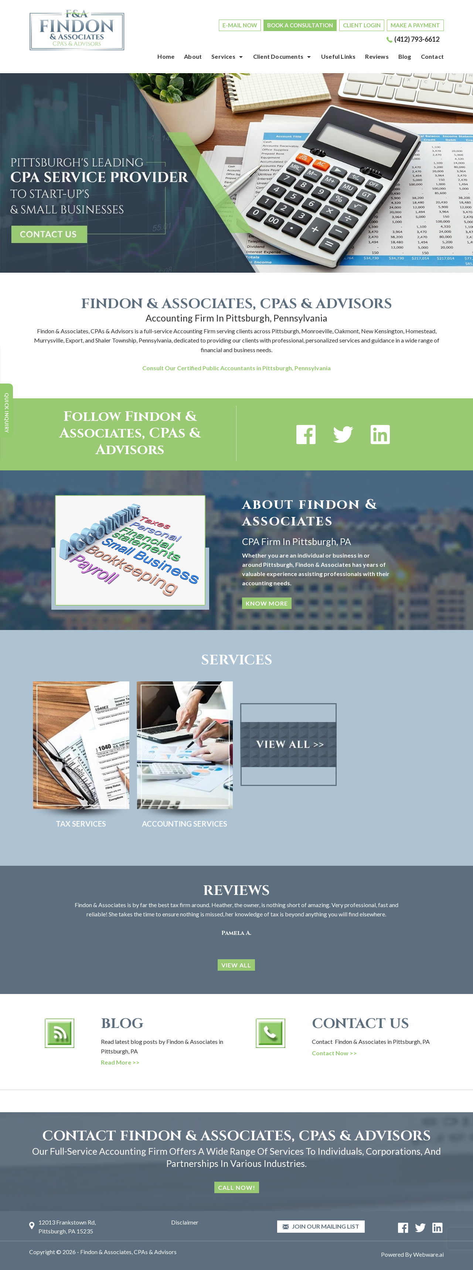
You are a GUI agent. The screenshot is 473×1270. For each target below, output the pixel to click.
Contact (432, 56)
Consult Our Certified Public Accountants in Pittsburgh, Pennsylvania (236, 367)
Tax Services (81, 823)
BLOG (122, 1023)
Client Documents (278, 56)
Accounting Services (184, 823)
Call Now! (236, 1187)
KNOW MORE (267, 603)
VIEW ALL (236, 964)
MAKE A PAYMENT (415, 25)
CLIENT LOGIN (362, 25)
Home (165, 56)
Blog (404, 56)
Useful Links (338, 56)
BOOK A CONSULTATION (300, 25)
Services (223, 56)
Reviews (376, 56)
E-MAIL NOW (239, 25)
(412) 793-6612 (416, 39)
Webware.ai (428, 1254)
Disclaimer (184, 1222)
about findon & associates (309, 513)
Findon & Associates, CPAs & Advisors (128, 1251)
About (193, 56)
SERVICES (236, 660)
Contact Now (330, 1052)
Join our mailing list (321, 1226)
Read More (116, 1062)
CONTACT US (360, 1023)
